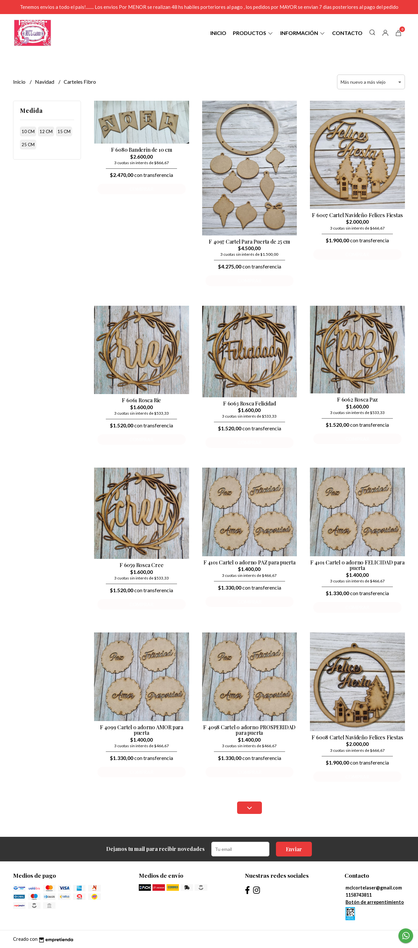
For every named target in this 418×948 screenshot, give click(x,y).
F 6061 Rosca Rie (141, 400)
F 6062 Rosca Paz (357, 399)
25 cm (28, 144)
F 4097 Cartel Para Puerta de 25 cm (249, 241)
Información (303, 33)
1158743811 (359, 895)
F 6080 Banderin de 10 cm (141, 149)
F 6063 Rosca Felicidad (249, 403)
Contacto (347, 33)
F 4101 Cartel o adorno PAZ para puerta (249, 562)
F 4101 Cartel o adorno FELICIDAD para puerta (357, 565)
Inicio (218, 33)
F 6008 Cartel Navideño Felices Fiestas (357, 737)
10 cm (28, 131)
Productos (253, 33)
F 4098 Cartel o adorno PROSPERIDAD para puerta (249, 730)
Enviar (294, 849)
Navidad (45, 81)
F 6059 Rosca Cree (141, 564)
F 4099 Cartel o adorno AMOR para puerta (141, 730)
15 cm (64, 131)
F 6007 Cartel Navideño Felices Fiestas (357, 215)
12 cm (46, 131)
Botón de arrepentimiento (375, 902)
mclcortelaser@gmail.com (374, 887)
